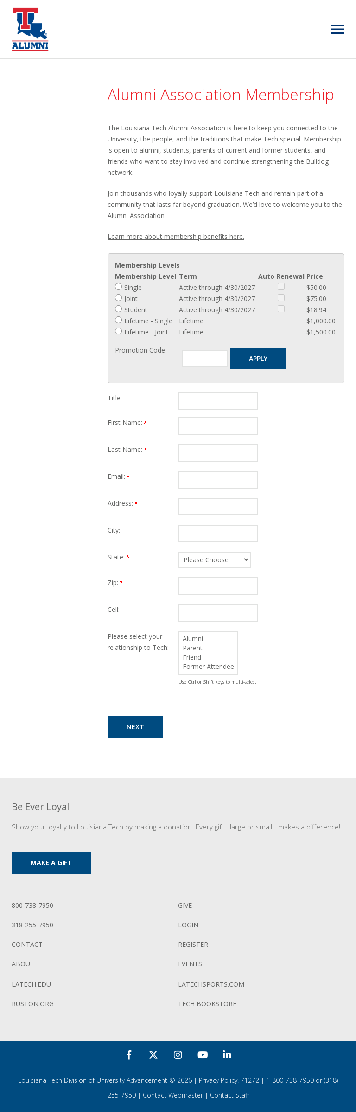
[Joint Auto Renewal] (281, 297)
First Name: (127, 422)
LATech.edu (31, 984)
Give (185, 905)
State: (118, 557)
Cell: (114, 609)
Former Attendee (208, 666)
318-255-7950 (32, 924)
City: (116, 530)
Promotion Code (140, 350)
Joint (131, 298)
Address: (122, 503)
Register (193, 944)
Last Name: (127, 449)
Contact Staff (229, 1095)
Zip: (115, 582)
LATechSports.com (211, 984)
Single (133, 287)
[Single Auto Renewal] (281, 286)
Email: (118, 476)
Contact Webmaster (173, 1095)
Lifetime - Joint (146, 332)
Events (190, 963)
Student (135, 309)
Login (188, 924)
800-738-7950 (32, 905)
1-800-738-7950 (290, 1080)
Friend (208, 657)
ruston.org (33, 1003)
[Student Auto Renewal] (281, 308)
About (23, 963)
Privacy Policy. (219, 1080)
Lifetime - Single (148, 320)
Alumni (208, 638)
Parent (208, 648)
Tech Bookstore (207, 1003)
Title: (115, 397)
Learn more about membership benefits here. (176, 236)
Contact (27, 944)
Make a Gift (51, 862)
